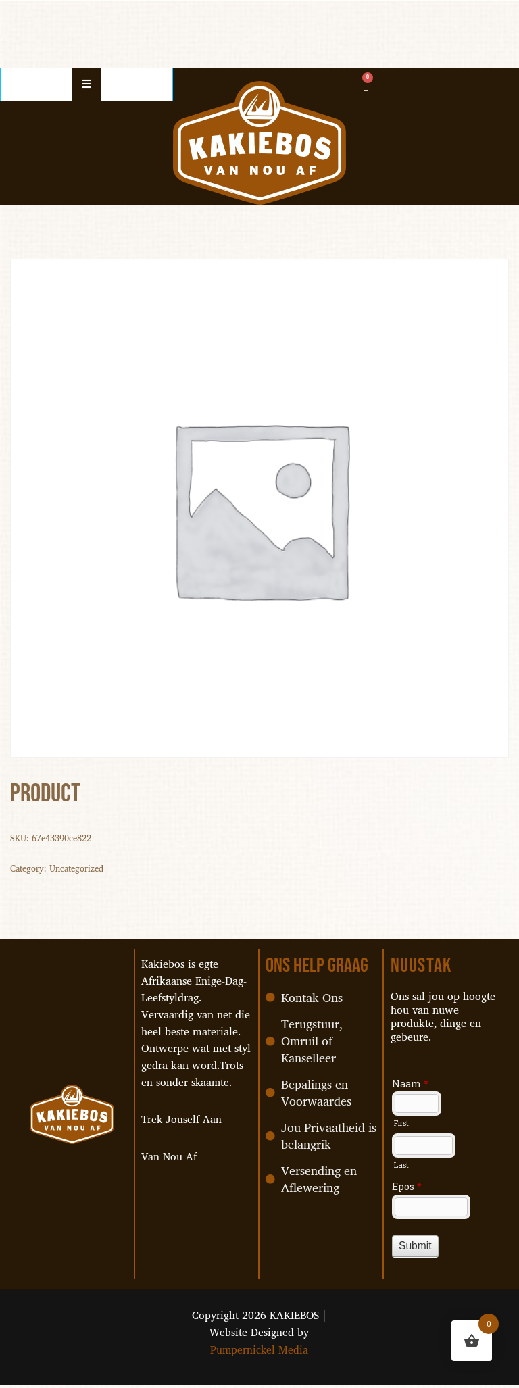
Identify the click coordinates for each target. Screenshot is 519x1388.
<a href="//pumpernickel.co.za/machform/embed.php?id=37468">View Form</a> (447, 1235)
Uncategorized (77, 869)
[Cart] (366, 85)
